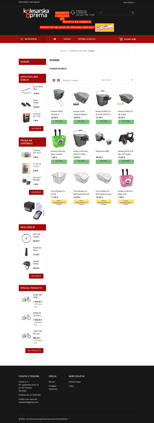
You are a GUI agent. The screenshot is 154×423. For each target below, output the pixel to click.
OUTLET (55, 39)
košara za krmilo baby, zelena (58, 152)
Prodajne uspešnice (53, 387)
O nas (71, 386)
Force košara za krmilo (58, 192)
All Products (34, 351)
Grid (54, 80)
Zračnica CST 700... (37, 115)
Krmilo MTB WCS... (38, 88)
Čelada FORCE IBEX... (36, 263)
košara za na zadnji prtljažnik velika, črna (80, 113)
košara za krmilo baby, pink (125, 192)
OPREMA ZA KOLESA (87, 39)
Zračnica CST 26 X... (37, 151)
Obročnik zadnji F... (37, 235)
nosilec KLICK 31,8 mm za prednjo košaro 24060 (125, 152)
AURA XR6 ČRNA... (37, 296)
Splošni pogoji (75, 382)
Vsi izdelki (36, 129)
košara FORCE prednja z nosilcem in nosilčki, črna (57, 113)
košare (25, 61)
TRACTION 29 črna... (37, 332)
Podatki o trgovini (29, 376)
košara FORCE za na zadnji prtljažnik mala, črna (125, 113)
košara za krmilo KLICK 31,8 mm (80, 152)
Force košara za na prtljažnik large (104, 192)
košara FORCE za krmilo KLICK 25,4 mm (103, 113)
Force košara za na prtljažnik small (81, 192)
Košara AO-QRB (102, 151)
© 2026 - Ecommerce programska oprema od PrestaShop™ (43, 419)
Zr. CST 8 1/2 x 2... (37, 165)
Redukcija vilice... (37, 249)
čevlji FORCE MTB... (36, 102)
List (58, 80)
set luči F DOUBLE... (37, 178)
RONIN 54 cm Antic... (37, 314)
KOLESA (67, 39)
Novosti (52, 382)
